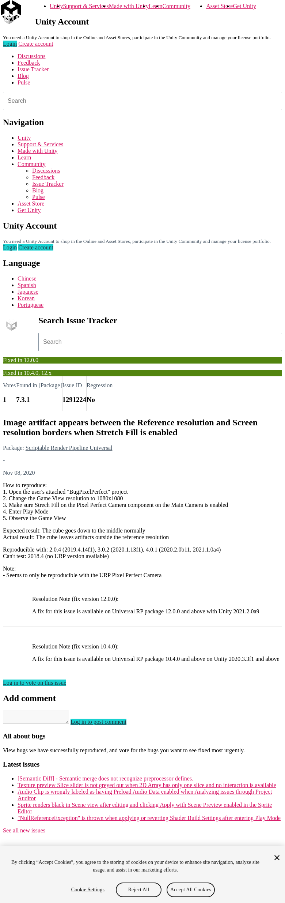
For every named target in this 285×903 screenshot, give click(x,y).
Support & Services (86, 6)
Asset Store (219, 6)
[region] (142, 874)
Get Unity (244, 6)
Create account (35, 44)
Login (10, 44)
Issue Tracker (33, 69)
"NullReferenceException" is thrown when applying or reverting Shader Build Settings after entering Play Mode (149, 820)
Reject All (138, 889)
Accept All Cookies (190, 889)
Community (176, 6)
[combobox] (142, 101)
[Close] (277, 858)
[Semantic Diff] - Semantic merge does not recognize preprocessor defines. (105, 781)
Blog (23, 76)
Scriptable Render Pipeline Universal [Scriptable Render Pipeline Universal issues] (69, 448)
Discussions (31, 56)
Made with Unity (129, 6)
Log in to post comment (106, 724)
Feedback (29, 63)
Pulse (24, 82)
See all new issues (24, 832)
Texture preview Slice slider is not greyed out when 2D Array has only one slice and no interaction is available (147, 787)
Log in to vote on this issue (34, 683)
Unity (56, 6)
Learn (155, 6)
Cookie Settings (87, 889)
